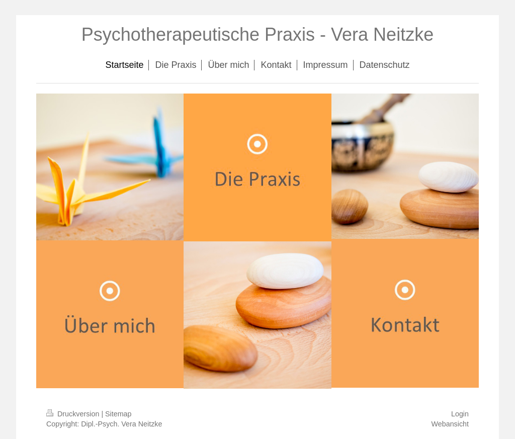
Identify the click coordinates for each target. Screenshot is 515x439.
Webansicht (450, 424)
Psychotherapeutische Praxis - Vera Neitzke (257, 34)
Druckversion (73, 414)
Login (460, 414)
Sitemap (118, 414)
